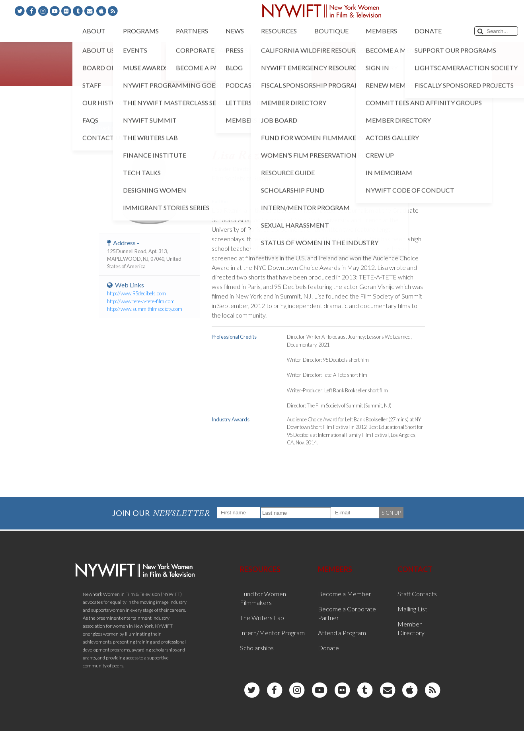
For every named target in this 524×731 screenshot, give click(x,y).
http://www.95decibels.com (136, 293)
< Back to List (111, 127)
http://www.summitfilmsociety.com (144, 309)
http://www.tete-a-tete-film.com (141, 301)
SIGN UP (391, 513)
